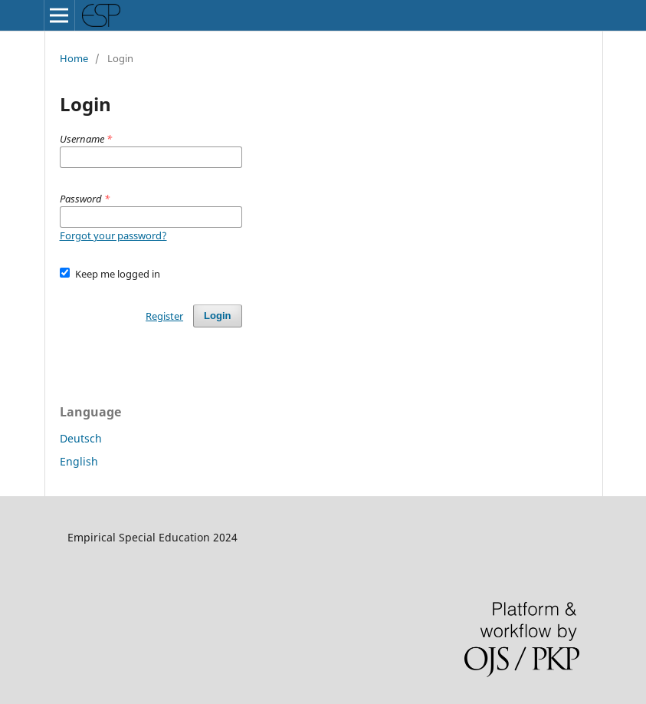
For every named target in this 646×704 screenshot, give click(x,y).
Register (164, 316)
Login (217, 315)
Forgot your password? (113, 235)
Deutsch (81, 438)
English (79, 461)
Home (74, 58)
